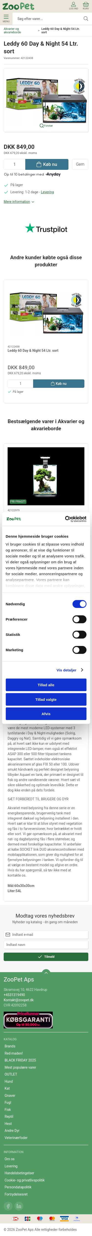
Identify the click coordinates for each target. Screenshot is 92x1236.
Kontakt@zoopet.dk (19, 1000)
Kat (7, 1088)
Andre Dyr (12, 1131)
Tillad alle (46, 685)
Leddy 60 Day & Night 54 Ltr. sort (33, 351)
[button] (46, 100)
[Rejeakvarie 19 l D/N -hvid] (46, 476)
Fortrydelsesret (16, 1194)
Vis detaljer (67, 670)
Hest (8, 1124)
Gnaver (10, 1096)
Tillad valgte (45, 699)
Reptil (9, 1116)
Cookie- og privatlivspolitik (25, 1180)
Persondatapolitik (18, 1187)
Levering (47, 192)
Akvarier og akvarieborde (12, 30)
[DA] (18, 6)
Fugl (8, 1102)
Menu (6, 19)
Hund (9, 1081)
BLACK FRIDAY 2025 (20, 1060)
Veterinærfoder (16, 1138)
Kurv (86, 6)
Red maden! (14, 1053)
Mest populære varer (20, 1067)
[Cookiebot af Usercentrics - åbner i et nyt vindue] (65, 519)
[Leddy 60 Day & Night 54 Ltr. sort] (46, 313)
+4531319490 (14, 995)
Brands (10, 1046)
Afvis (46, 714)
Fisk (8, 1110)
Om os (10, 1159)
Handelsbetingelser (19, 1173)
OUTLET (11, 1074)
